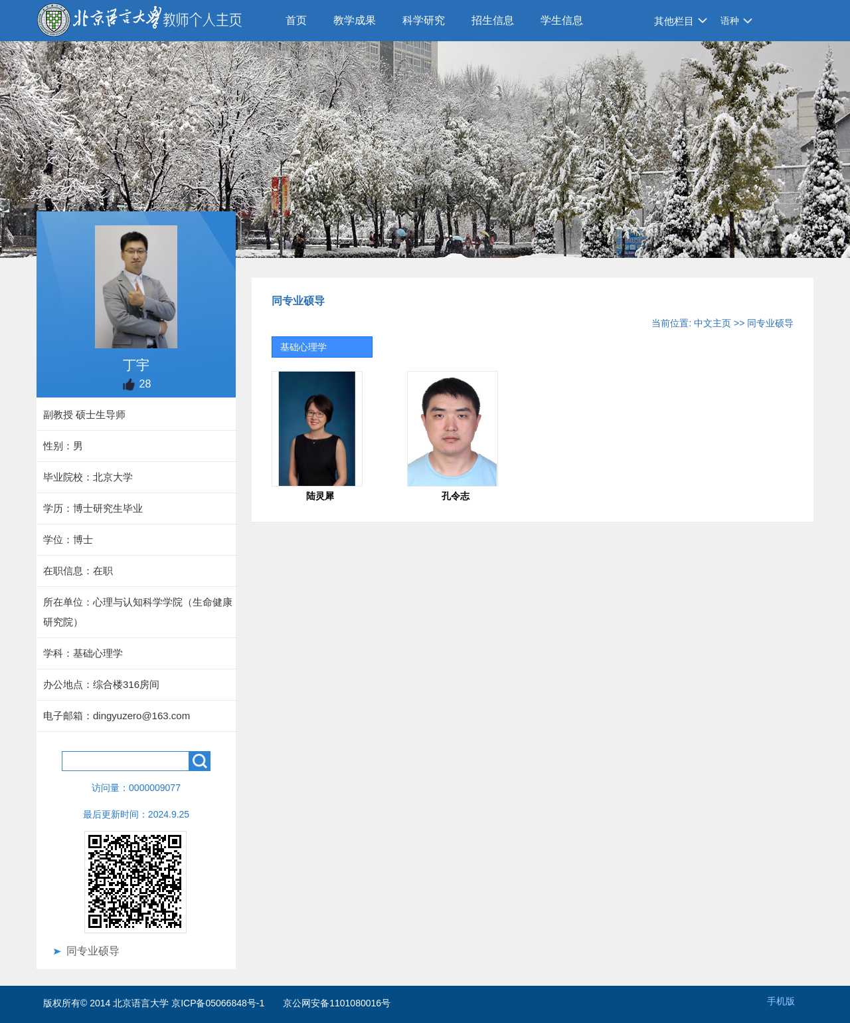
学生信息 (562, 20)
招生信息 (492, 20)
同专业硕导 (93, 951)
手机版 (781, 1001)
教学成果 (354, 20)
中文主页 (712, 323)
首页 (296, 20)
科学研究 (423, 20)
